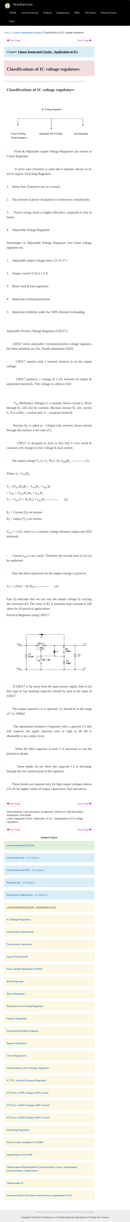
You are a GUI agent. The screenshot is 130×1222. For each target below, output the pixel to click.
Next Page (85, 40)
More (12, 21)
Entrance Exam (109, 12)
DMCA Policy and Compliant (81, 1212)
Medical (47, 12)
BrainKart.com (23, 4)
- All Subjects (23, 857)
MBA (77, 12)
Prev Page (13, 40)
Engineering (63, 12)
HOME (12, 12)
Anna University (29, 12)
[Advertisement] (112, 82)
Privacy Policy (42, 1212)
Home (7, 32)
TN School (90, 12)
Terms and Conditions (58, 1212)
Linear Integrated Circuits (28, 32)
